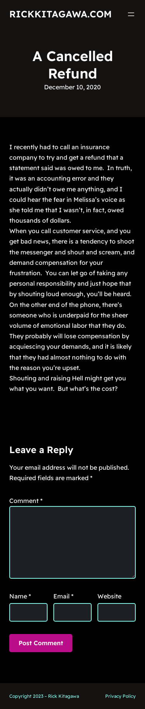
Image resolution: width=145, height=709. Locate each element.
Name (20, 596)
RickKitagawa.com (60, 14)
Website (109, 596)
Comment (26, 500)
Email (63, 596)
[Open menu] (131, 14)
